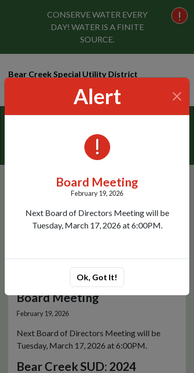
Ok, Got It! (97, 277)
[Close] (177, 96)
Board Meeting (97, 182)
